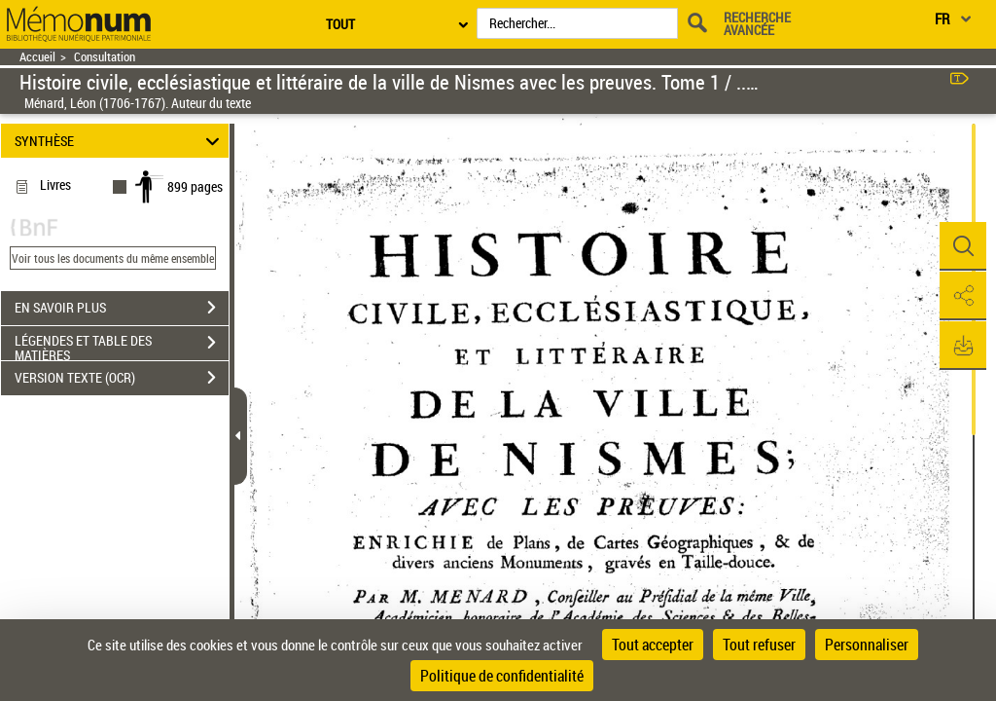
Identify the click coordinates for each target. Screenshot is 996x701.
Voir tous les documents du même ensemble (113, 258)
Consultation (104, 57)
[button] (962, 246)
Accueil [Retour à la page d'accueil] (37, 57)
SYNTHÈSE (120, 141)
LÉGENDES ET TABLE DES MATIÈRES (122, 344)
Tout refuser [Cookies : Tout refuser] (759, 644)
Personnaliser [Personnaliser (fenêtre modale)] (866, 644)
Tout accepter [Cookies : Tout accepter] (653, 644)
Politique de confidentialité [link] (502, 675)
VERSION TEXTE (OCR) (122, 377)
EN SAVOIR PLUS (122, 307)
